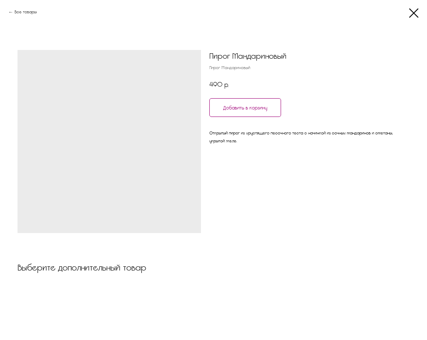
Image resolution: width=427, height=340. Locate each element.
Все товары (26, 12)
